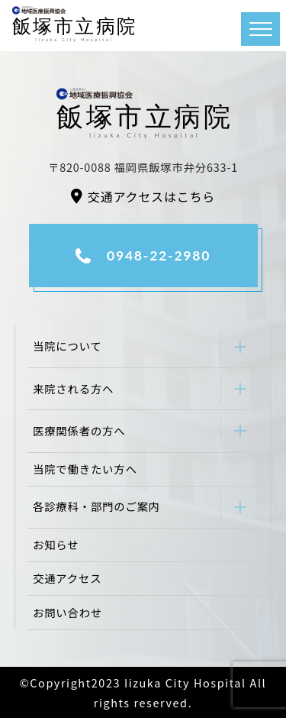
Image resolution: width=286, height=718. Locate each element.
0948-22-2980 (158, 255)
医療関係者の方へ (79, 430)
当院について (67, 346)
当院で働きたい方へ (85, 469)
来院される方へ (73, 388)
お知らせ (56, 544)
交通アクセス (67, 578)
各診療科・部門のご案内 (96, 506)
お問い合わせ (67, 612)
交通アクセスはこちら (151, 196)
